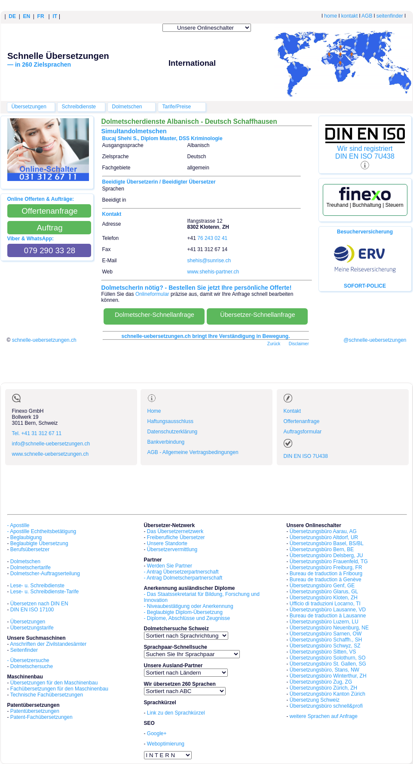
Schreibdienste (79, 107)
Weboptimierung (165, 744)
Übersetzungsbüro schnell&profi (326, 706)
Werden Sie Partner (169, 566)
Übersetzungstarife (32, 628)
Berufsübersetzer (29, 549)
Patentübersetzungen (34, 711)
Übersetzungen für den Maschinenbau (54, 683)
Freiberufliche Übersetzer (176, 537)
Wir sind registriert (365, 148)
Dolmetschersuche (31, 666)
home (330, 16)
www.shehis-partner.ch (213, 272)
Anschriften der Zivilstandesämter (48, 644)
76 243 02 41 (212, 238)
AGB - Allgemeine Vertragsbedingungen (193, 452)
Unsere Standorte (167, 543)
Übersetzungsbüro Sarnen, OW (325, 634)
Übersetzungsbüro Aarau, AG (323, 531)
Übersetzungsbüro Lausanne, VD (328, 610)
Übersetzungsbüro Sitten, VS (323, 652)
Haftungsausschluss (170, 421)
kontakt (349, 16)
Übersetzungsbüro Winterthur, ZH (328, 676)
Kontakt (292, 411)
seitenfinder (389, 16)
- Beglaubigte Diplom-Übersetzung (183, 612)
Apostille (19, 525)
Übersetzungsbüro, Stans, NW (324, 670)
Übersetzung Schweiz (315, 700)
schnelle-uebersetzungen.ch (44, 340)
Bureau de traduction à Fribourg (326, 574)
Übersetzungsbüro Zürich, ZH (323, 688)
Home (154, 411)
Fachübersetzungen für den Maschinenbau (59, 689)
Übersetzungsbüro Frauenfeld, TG (329, 561)
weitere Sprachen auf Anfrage (324, 716)
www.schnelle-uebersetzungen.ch (50, 454)
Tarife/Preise (176, 107)
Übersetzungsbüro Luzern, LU (324, 622)
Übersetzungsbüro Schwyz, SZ (325, 646)
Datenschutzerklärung (172, 432)
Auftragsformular (303, 432)
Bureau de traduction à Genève (325, 580)
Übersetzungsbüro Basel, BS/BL (327, 543)
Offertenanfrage (302, 421)
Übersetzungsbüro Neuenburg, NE (329, 628)
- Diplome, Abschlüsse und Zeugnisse (187, 618)
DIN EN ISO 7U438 (365, 156)
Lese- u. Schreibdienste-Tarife (44, 592)
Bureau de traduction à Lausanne (328, 616)
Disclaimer (299, 343)
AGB (366, 16)
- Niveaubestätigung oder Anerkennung (188, 606)
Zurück (274, 343)
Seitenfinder (24, 650)
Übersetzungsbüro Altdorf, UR (324, 537)
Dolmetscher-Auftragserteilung (45, 574)
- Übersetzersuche (28, 660)
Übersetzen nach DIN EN (39, 604)
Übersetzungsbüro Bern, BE (322, 549)
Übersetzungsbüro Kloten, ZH (324, 598)
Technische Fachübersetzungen (46, 695)
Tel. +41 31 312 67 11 (37, 433)
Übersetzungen (29, 107)
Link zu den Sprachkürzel (176, 713)
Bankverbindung (166, 442)
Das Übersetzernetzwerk (175, 531)
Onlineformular (152, 294)
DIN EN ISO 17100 (32, 610)
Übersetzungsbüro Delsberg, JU (326, 555)
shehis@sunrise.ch (209, 261)
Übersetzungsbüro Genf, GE (322, 586)
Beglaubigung (26, 537)
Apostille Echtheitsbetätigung (43, 531)
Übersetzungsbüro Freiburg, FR (326, 568)
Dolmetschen (127, 107)
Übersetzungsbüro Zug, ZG (321, 682)
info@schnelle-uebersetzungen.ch (51, 444)
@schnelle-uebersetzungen (374, 340)
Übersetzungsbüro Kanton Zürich (327, 694)
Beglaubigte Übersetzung (39, 543)
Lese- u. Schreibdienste (37, 586)
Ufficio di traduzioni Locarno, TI (325, 604)
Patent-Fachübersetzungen (41, 717)
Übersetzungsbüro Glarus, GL (324, 592)
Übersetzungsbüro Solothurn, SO (328, 658)
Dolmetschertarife (30, 568)
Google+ (157, 733)
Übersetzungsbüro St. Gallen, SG (328, 664)
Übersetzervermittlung (172, 549)
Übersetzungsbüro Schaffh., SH (326, 640)
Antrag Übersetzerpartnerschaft (182, 572)
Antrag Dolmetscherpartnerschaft (184, 578)
